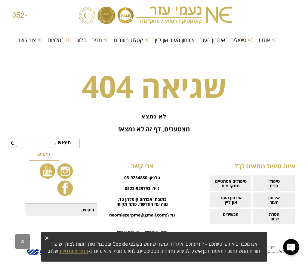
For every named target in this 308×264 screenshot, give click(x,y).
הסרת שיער (274, 216)
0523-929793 (137, 188)
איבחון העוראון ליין (231, 200)
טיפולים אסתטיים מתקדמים (231, 183)
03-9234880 (135, 177)
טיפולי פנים (274, 183)
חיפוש (44, 154)
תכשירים (231, 216)
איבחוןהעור (274, 200)
